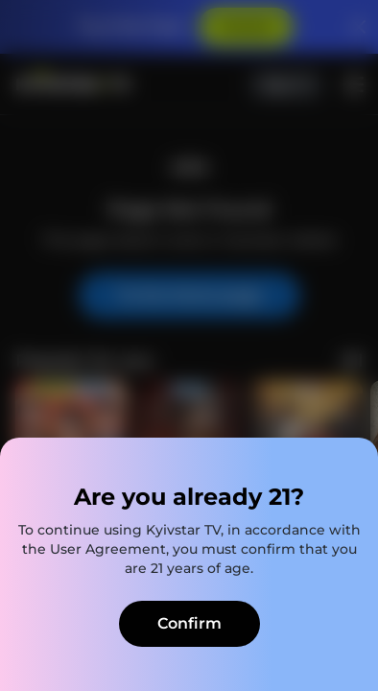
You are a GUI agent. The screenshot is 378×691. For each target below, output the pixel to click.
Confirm (189, 623)
